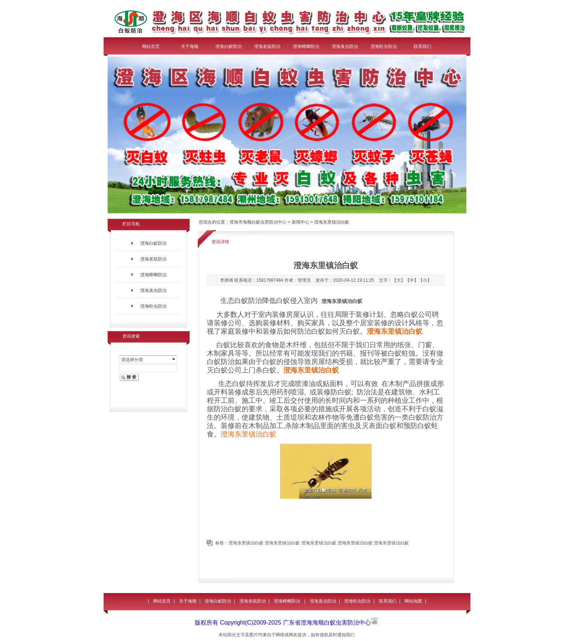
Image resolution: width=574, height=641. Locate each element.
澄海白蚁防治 (228, 46)
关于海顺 (189, 46)
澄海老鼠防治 (267, 46)
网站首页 (151, 46)
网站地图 (413, 601)
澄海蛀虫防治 (383, 46)
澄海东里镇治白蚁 (248, 434)
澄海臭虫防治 (345, 46)
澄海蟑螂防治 (306, 46)
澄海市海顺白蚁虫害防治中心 (258, 222)
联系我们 (422, 46)
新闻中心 (300, 222)
